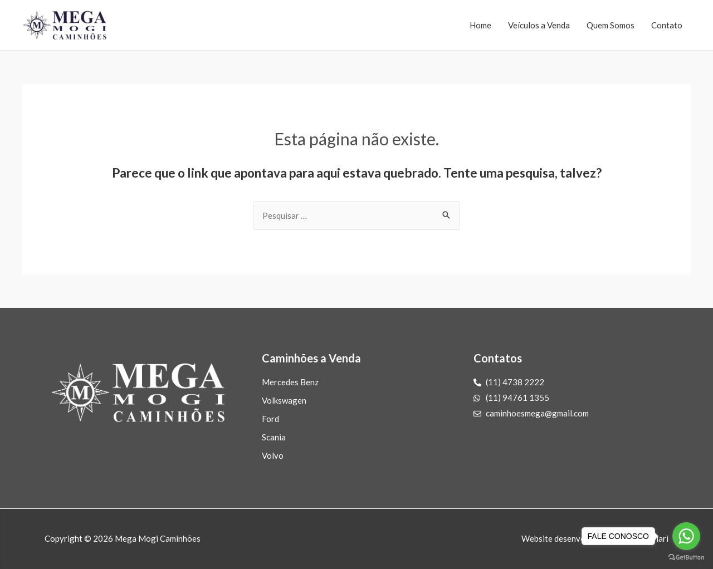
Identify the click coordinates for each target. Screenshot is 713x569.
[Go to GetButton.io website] (686, 557)
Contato (666, 25)
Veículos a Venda (539, 25)
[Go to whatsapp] (686, 536)
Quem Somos (610, 25)
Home (480, 25)
